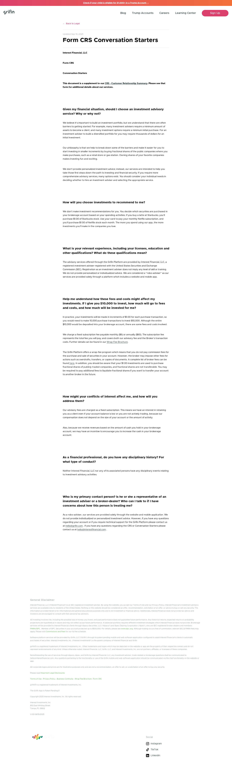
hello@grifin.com (74, 526)
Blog (123, 13)
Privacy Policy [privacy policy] (49, 679)
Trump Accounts (142, 13)
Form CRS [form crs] (97, 679)
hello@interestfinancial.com (91, 529)
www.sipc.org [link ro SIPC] (127, 629)
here (72, 363)
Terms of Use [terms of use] (36, 679)
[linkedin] (173, 755)
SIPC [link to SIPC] (38, 629)
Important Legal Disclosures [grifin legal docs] (53, 673)
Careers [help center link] (164, 13)
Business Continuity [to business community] (65, 679)
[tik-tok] (173, 749)
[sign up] (215, 13)
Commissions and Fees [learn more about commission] (55, 631)
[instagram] (173, 744)
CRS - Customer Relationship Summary (126, 83)
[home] (16, 13)
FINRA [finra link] (33, 629)
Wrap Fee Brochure (117, 342)
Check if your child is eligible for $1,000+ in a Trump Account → (116, 3)
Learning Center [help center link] (185, 13)
